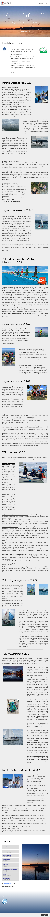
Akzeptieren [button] (45, 915)
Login (40, 3)
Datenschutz (28, 910)
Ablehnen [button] (38, 915)
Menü (46, 3)
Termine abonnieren (9, 883)
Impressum (21, 910)
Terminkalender (25, 31)
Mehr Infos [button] (4, 914)
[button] (10, 847)
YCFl (9, 3)
